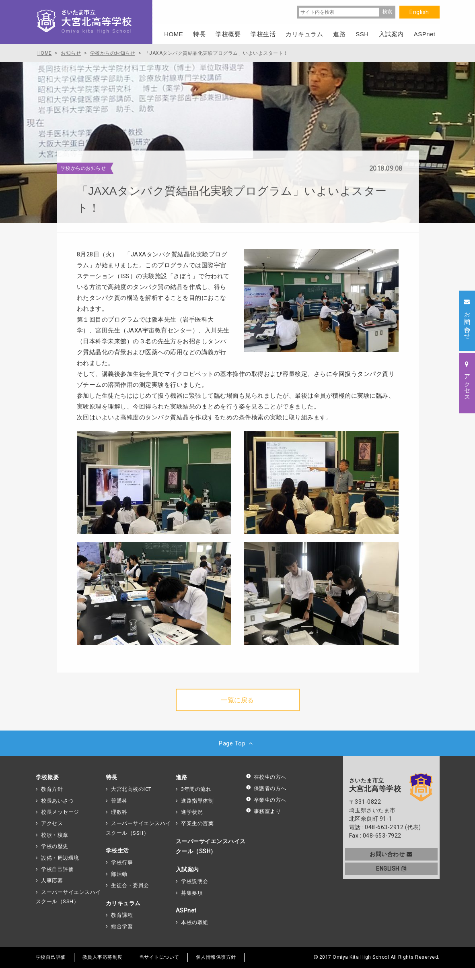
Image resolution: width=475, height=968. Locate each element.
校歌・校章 (54, 835)
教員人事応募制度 (102, 957)
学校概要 (47, 777)
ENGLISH (391, 868)
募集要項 (192, 893)
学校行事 (122, 862)
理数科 (119, 812)
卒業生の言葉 (197, 823)
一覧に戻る (237, 700)
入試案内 (187, 869)
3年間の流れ (196, 789)
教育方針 (52, 789)
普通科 (119, 801)
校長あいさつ (57, 801)
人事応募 (52, 880)
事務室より (263, 811)
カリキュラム (123, 903)
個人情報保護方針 (216, 957)
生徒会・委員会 (130, 885)
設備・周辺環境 (60, 858)
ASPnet (186, 910)
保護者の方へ (266, 788)
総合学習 (122, 926)
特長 (111, 777)
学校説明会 (194, 881)
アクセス (52, 823)
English (419, 12)
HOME (173, 34)
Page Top (237, 743)
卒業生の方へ (266, 800)
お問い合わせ (391, 854)
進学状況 (192, 812)
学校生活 (117, 850)
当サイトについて (159, 957)
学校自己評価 (57, 869)
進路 (181, 777)
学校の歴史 (54, 846)
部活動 (119, 874)
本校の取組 (194, 922)
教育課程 (122, 915)
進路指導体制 (197, 801)
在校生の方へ (266, 777)
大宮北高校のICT (131, 789)
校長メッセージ (60, 812)
